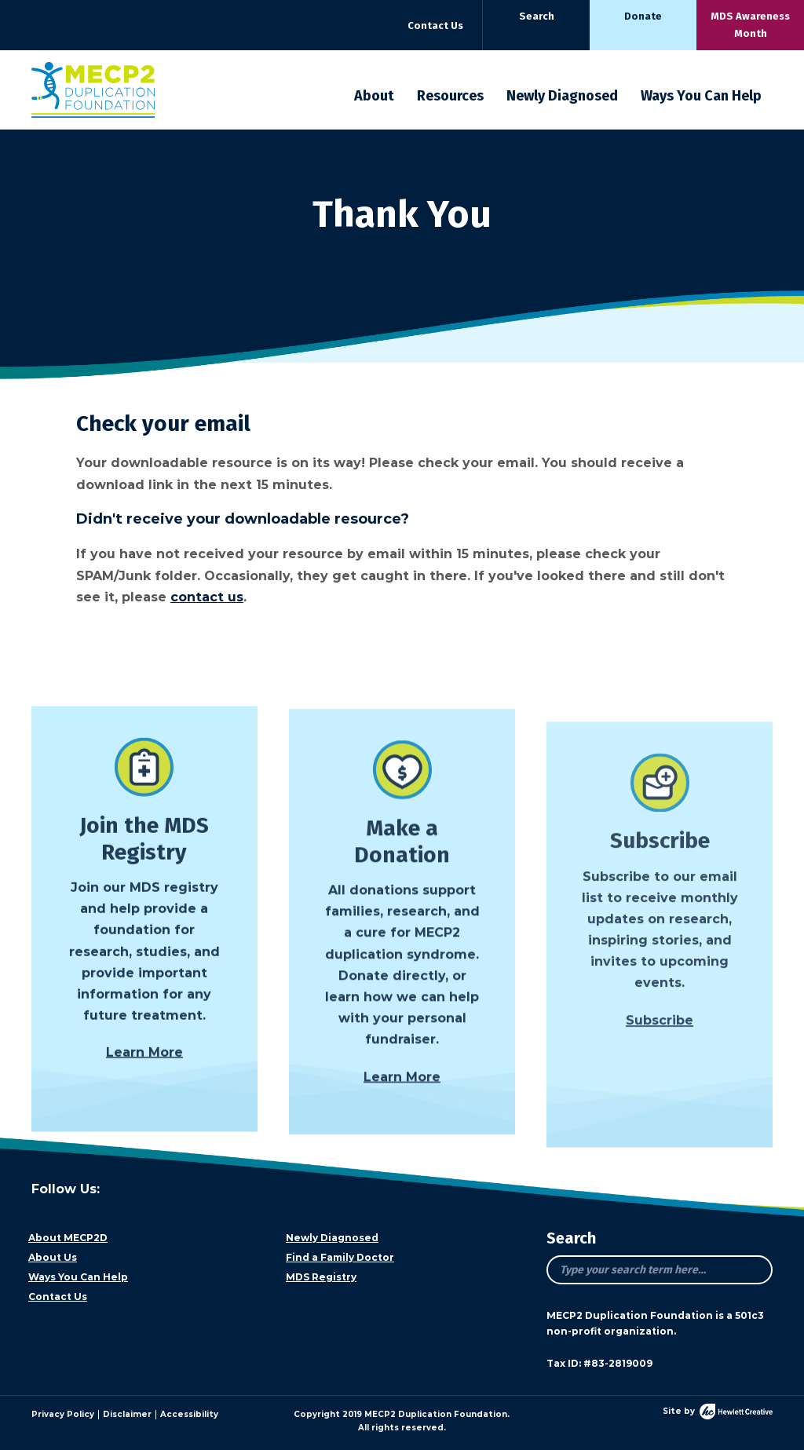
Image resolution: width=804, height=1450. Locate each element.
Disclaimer (127, 1414)
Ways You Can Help (701, 95)
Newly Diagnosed (562, 95)
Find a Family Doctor (340, 1257)
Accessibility (189, 1414)
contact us (206, 597)
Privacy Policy (62, 1414)
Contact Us (435, 25)
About (374, 95)
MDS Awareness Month (750, 24)
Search (536, 16)
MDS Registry (321, 1277)
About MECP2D (68, 1238)
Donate (643, 16)
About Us (52, 1257)
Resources (450, 95)
